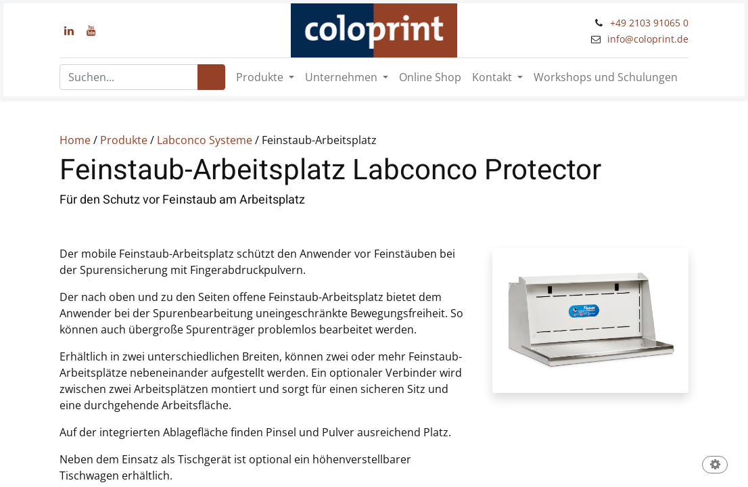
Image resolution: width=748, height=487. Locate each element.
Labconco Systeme (204, 140)
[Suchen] (211, 77)
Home (75, 140)
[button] (715, 465)
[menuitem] (430, 77)
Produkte (123, 140)
